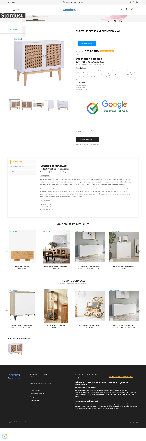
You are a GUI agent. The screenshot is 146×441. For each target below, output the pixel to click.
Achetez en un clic (87, 57)
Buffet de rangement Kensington (56, 279)
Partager (76, 50)
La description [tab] (18, 175)
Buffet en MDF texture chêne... (22, 339)
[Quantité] (86, 145)
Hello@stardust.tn (80, 391)
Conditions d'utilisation (37, 407)
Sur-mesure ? (11, 2)
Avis (14, 184)
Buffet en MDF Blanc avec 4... (90, 279)
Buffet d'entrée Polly (22, 279)
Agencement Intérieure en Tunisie (40, 397)
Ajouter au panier (87, 152)
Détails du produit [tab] (20, 180)
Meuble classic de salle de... (56, 339)
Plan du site (33, 417)
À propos (33, 410)
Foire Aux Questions (36, 414)
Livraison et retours (36, 400)
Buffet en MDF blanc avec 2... (123, 279)
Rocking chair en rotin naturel (90, 339)
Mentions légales (35, 403)
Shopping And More (13, 391)
